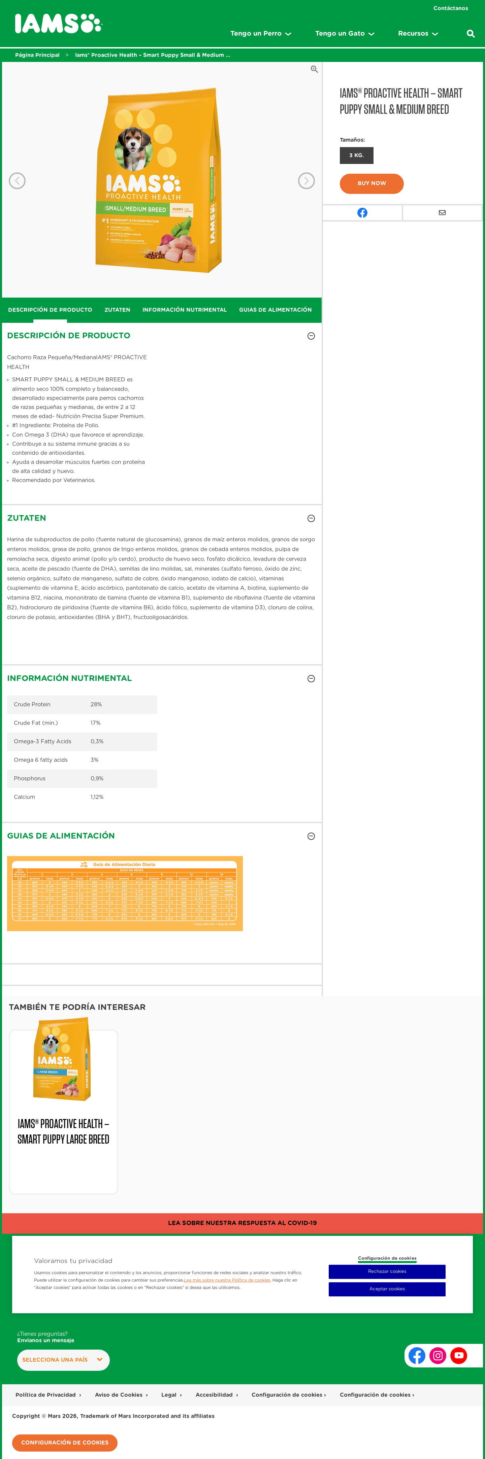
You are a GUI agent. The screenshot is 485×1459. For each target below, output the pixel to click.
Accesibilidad (215, 1395)
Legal (169, 1395)
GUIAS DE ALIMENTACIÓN (275, 310)
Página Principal (37, 55)
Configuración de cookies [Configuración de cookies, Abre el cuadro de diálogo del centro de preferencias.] (387, 1258)
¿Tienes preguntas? (45, 1337)
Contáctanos (450, 8)
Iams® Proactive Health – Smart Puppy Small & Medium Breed (152, 55)
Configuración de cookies (287, 1395)
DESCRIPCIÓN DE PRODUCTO (50, 310)
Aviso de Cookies (119, 1395)
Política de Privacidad (46, 1395)
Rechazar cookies (387, 1271)
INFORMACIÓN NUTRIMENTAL (184, 310)
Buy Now (372, 183)
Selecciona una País (62, 1359)
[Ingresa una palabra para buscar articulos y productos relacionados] (471, 33)
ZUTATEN (117, 310)
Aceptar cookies (387, 1289)
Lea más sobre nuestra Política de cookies (227, 1280)
